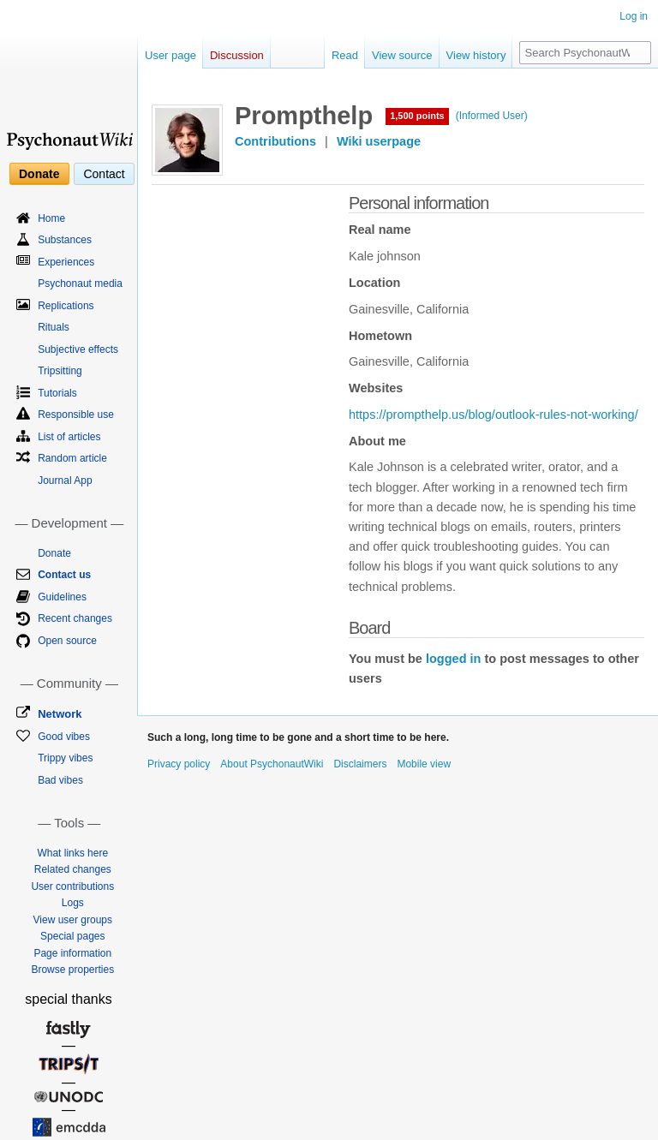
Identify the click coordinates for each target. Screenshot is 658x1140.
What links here (72, 853)
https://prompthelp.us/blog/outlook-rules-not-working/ (493, 414)
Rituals (53, 327)
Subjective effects (78, 349)
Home (51, 218)
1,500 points (417, 115)
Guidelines (62, 597)
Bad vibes (60, 780)
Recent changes (75, 618)
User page (170, 55)
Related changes (72, 869)
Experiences (66, 262)
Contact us (64, 575)
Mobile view (424, 764)
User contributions (72, 886)
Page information (72, 953)
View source (402, 55)
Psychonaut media (80, 283)
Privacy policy (178, 764)
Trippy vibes (65, 758)
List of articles (69, 437)
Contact (103, 174)
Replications (65, 306)
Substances (65, 240)
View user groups (73, 920)
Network (59, 713)
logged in (453, 658)
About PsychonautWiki (271, 764)
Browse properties (72, 970)
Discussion (237, 55)
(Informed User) (492, 116)
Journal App (65, 480)
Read (345, 55)
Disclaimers (359, 764)
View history (476, 55)
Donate (39, 174)
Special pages (72, 936)
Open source (67, 641)
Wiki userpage (379, 141)
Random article (72, 458)
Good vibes (64, 737)
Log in (633, 16)
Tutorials (57, 393)
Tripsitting (60, 371)
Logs (73, 903)
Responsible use (76, 415)
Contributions (275, 141)
